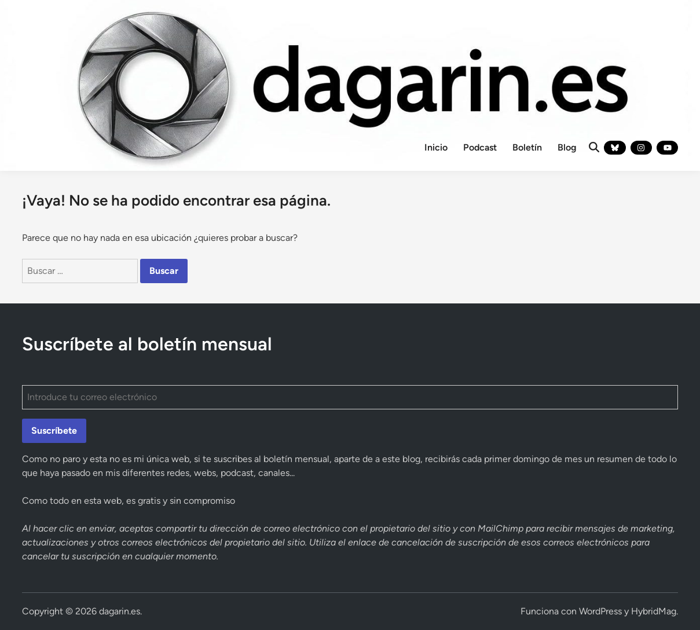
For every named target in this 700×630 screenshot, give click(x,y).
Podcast (480, 147)
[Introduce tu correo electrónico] (350, 397)
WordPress (600, 611)
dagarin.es (119, 611)
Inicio (436, 147)
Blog (567, 147)
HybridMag (653, 611)
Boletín (527, 147)
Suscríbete (54, 430)
